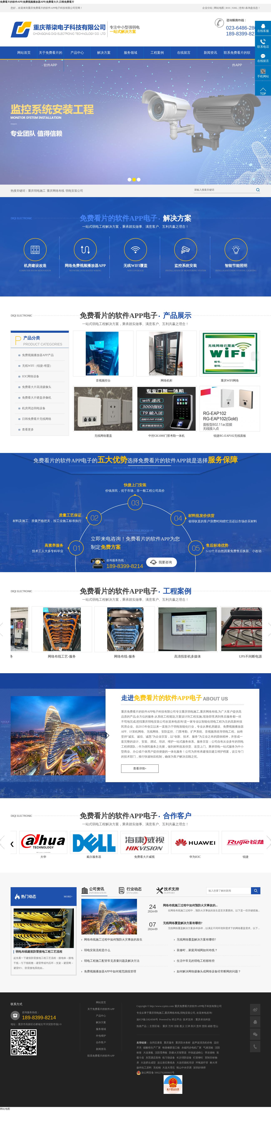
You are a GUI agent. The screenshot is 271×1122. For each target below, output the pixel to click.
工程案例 (157, 52)
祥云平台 (177, 1019)
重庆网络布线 (55, 190)
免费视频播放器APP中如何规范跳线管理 (110, 971)
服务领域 (130, 52)
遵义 (181, 1026)
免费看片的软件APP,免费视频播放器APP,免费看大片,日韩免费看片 (37, 1)
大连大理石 (168, 1067)
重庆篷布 (169, 1042)
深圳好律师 (199, 1067)
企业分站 (207, 7)
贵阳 (204, 1026)
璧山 (215, 1026)
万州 (170, 1026)
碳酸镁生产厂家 (152, 1047)
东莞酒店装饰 (153, 1057)
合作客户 (101, 1042)
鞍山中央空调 (184, 1067)
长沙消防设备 (184, 1057)
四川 (193, 1026)
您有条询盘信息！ (249, 7)
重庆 (165, 1026)
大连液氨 (148, 1052)
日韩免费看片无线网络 (36, 418)
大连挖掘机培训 (185, 1062)
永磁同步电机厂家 (191, 1047)
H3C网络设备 (30, 376)
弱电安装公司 (74, 190)
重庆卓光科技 (202, 1019)
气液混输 (208, 1047)
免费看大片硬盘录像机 (36, 397)
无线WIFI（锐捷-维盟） (37, 365)
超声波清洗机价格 (202, 1042)
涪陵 (176, 1026)
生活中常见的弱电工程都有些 (196, 960)
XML (234, 7)
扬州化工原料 (144, 1067)
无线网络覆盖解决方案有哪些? (196, 939)
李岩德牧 (210, 1052)
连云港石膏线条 (166, 1062)
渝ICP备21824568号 (147, 1019)
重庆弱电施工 (37, 190)
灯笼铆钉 (198, 1057)
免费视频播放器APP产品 (38, 355)
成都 (210, 1026)
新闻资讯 (210, 52)
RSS (228, 7)
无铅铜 (157, 1067)
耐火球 (213, 1062)
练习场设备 (168, 1057)
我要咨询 (165, 562)
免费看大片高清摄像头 (36, 387)
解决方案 (104, 52)
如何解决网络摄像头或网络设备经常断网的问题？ (209, 971)
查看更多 (28, 429)
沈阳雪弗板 (161, 1052)
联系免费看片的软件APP (237, 59)
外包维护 (101, 1035)
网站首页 (24, 52)
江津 (187, 1026)
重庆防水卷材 (182, 1042)
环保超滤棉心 (195, 1052)
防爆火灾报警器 (177, 1052)
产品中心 (77, 52)
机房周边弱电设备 (33, 408)
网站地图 (219, 7)
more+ (68, 896)
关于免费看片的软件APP (50, 59)
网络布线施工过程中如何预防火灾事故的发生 (113, 939)
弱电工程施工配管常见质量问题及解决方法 (111, 960)
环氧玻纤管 (202, 1062)
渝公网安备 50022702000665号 (155, 1072)
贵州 (198, 1026)
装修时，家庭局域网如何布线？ (197, 950)
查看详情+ (140, 768)
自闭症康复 (156, 1042)
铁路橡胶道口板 (171, 1047)
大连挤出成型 (148, 1062)
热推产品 (142, 1026)
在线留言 (183, 52)
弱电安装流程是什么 (97, 950)
